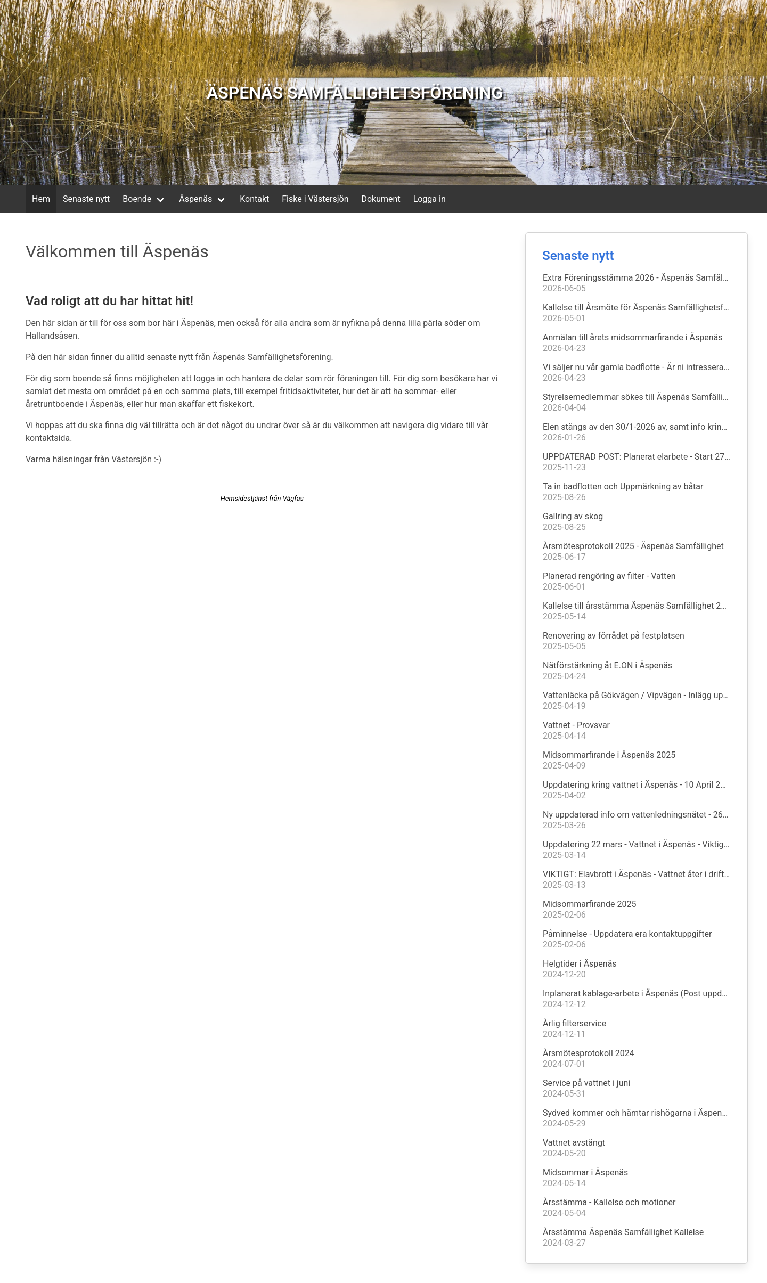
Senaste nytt (86, 199)
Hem (41, 199)
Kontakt (254, 199)
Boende (137, 199)
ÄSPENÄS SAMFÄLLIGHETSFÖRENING (355, 93)
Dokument (380, 199)
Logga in (429, 199)
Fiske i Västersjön (315, 199)
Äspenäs (195, 199)
